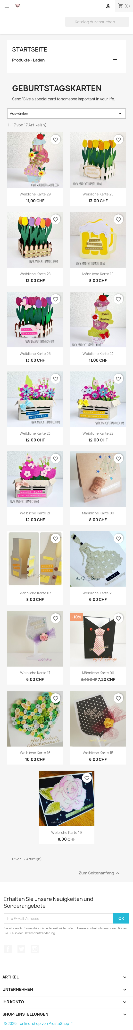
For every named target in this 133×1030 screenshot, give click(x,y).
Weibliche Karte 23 (35, 433)
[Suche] (97, 22)
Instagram (35, 949)
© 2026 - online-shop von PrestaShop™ (38, 1023)
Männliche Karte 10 (98, 274)
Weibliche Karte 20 (98, 593)
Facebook (8, 949)
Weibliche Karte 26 (35, 353)
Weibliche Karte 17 (35, 672)
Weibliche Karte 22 (98, 433)
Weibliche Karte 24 (98, 353)
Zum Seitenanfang (100, 873)
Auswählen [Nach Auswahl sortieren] (66, 113)
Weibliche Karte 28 (35, 274)
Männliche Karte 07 (35, 593)
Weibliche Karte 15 (98, 752)
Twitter (21, 949)
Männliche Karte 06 (98, 672)
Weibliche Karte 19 (66, 832)
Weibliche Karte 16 (35, 752)
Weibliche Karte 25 (98, 194)
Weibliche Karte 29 (35, 194)
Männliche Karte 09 (98, 513)
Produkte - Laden (28, 60)
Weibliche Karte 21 (35, 513)
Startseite (29, 49)
